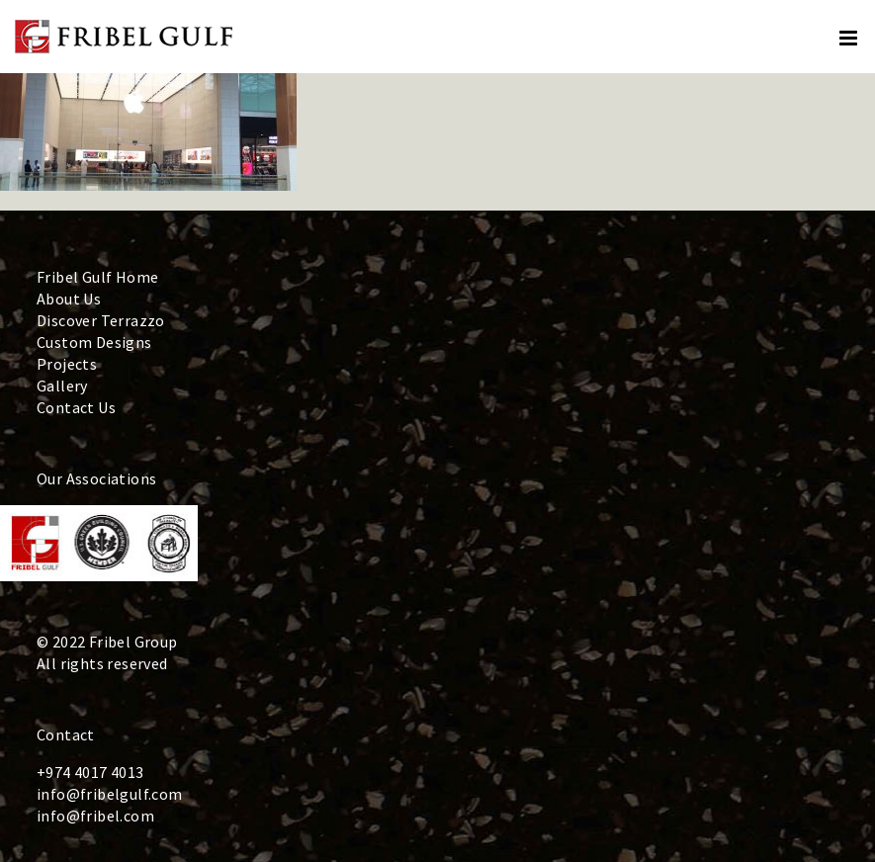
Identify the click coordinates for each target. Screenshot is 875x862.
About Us (69, 298)
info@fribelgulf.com (110, 794)
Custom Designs (94, 342)
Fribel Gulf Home (97, 277)
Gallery (62, 385)
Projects (67, 364)
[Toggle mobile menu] (849, 38)
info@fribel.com (95, 815)
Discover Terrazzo (101, 320)
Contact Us (76, 407)
